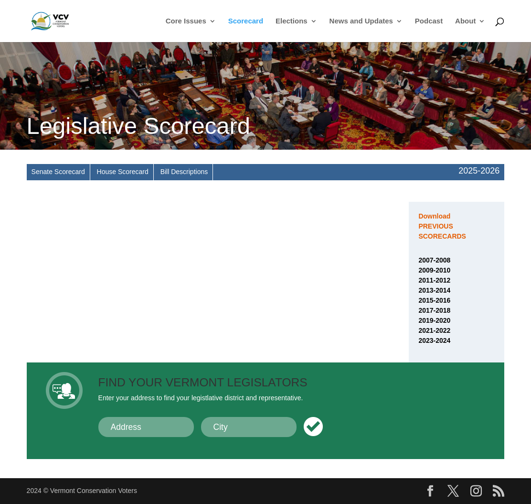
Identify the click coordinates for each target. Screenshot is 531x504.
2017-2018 (434, 310)
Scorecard (245, 21)
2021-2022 (434, 330)
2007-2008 (434, 260)
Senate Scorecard (58, 171)
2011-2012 (434, 280)
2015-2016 (434, 300)
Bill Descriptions (184, 171)
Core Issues (186, 21)
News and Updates (361, 21)
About (465, 21)
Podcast (429, 21)
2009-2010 (434, 270)
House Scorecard (123, 171)
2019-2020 (434, 320)
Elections (292, 21)
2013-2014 (434, 290)
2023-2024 (434, 340)
